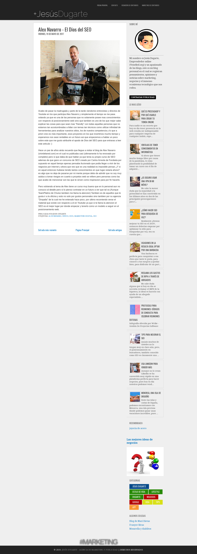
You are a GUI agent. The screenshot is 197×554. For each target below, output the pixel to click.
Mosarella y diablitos (140, 528)
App (134, 507)
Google (135, 502)
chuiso (65, 216)
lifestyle (156, 491)
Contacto (114, 5)
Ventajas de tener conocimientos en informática (149, 148)
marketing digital (83, 216)
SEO (95, 216)
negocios (151, 497)
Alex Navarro (55, 216)
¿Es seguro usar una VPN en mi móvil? (149, 181)
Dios (71, 216)
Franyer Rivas (136, 525)
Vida (147, 502)
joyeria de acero (137, 428)
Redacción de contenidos (130, 5)
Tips (158, 502)
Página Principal (102, 5)
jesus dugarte (139, 486)
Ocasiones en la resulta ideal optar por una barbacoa (150, 246)
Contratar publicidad (143, 97)
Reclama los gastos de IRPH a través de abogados (150, 276)
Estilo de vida (138, 491)
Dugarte (136, 497)
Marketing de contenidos (150, 5)
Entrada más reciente (47, 230)
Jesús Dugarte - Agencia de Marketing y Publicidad (90, 550)
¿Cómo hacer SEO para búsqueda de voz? (149, 214)
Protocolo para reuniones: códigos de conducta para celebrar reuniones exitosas (144, 312)
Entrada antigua (115, 230)
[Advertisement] (65, 4)
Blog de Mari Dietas (139, 521)
